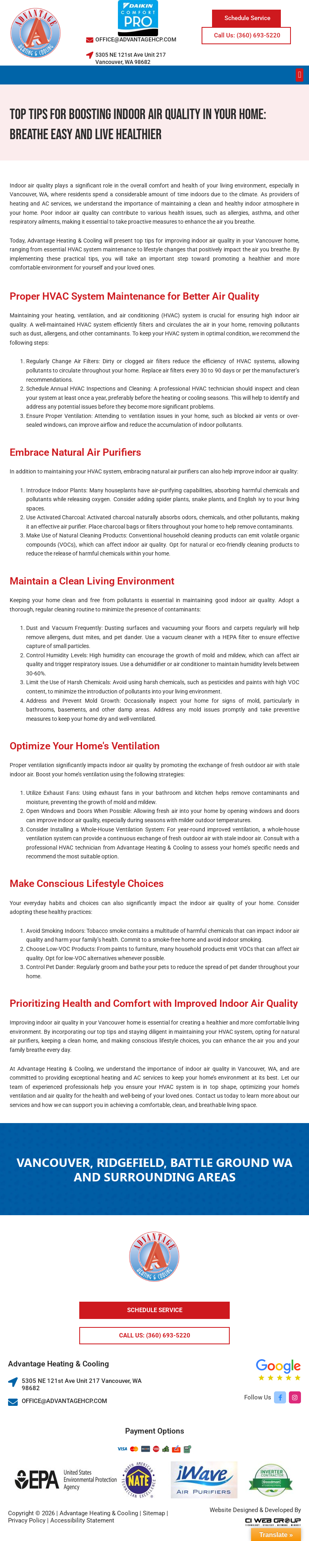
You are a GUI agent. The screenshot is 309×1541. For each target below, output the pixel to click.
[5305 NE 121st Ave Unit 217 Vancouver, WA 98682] (89, 55)
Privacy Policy (26, 1520)
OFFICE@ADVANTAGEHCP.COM (135, 39)
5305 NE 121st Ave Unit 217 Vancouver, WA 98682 (130, 58)
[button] (299, 75)
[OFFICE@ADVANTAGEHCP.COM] (89, 39)
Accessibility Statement (82, 1520)
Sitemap (154, 1513)
